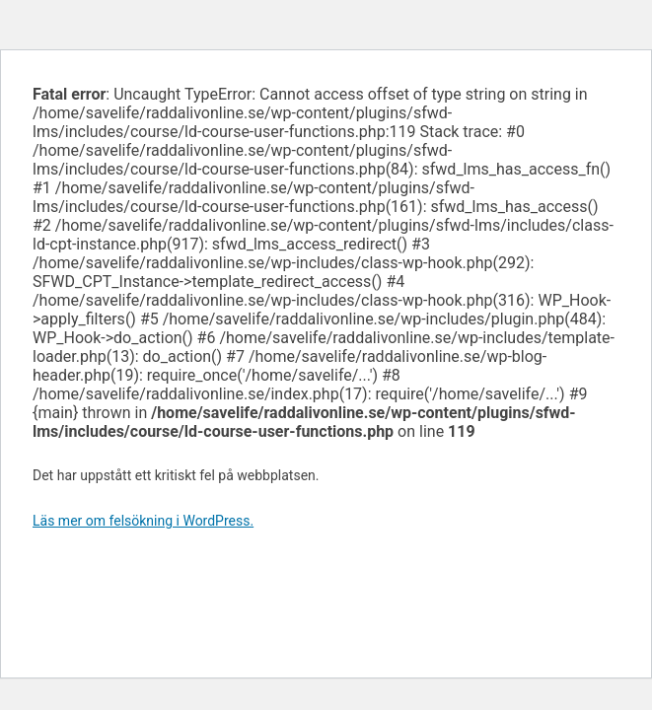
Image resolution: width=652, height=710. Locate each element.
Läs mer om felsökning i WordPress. (143, 521)
